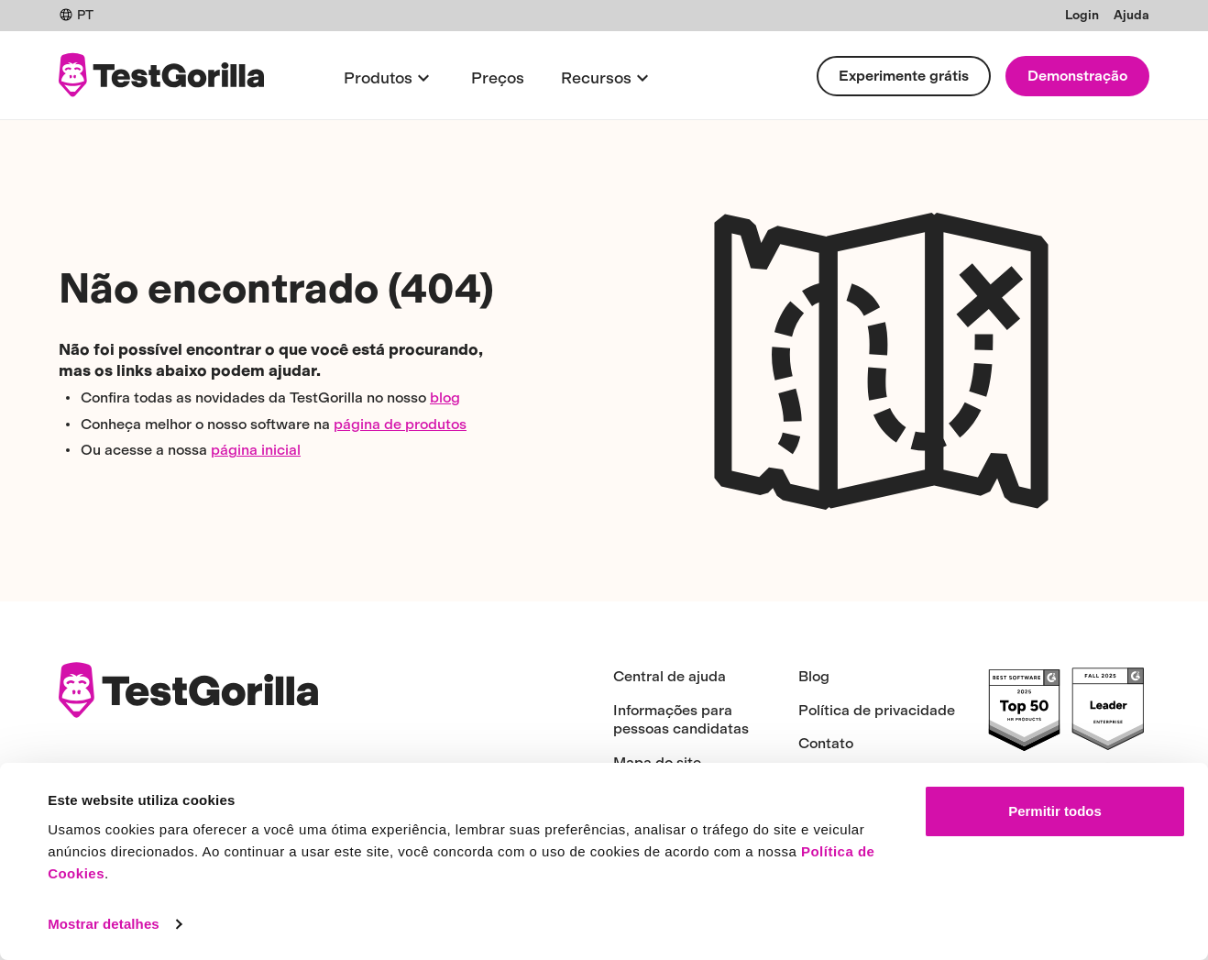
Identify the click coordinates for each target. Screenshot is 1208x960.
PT (76, 15)
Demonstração (1077, 75)
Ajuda (1131, 15)
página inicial (256, 449)
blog (445, 397)
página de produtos (400, 424)
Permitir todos (1055, 811)
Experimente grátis (904, 75)
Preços (497, 77)
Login (1082, 15)
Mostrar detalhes (103, 924)
